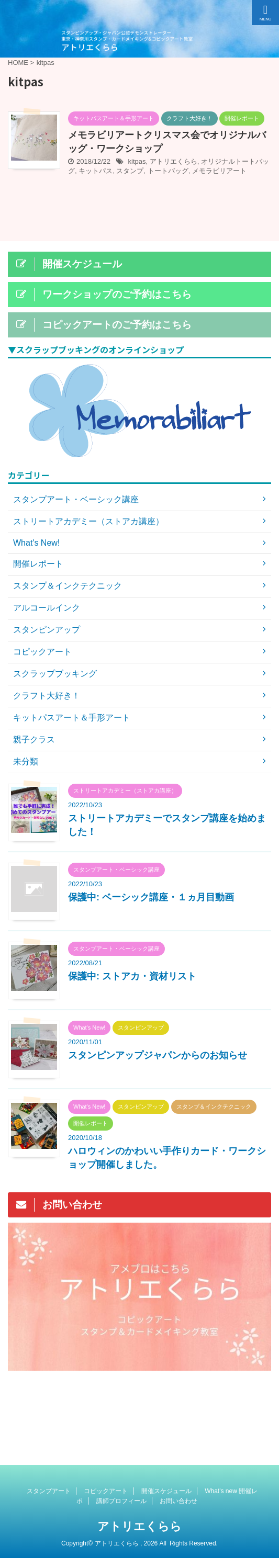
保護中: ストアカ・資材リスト (132, 976)
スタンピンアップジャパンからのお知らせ (157, 1055)
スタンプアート (49, 1491)
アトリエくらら (173, 161)
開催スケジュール (166, 1491)
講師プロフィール (121, 1501)
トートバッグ (168, 171)
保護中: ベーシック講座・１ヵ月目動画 (151, 897)
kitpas (137, 161)
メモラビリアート (219, 171)
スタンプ (129, 171)
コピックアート (106, 1491)
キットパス (96, 171)
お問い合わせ (178, 1501)
